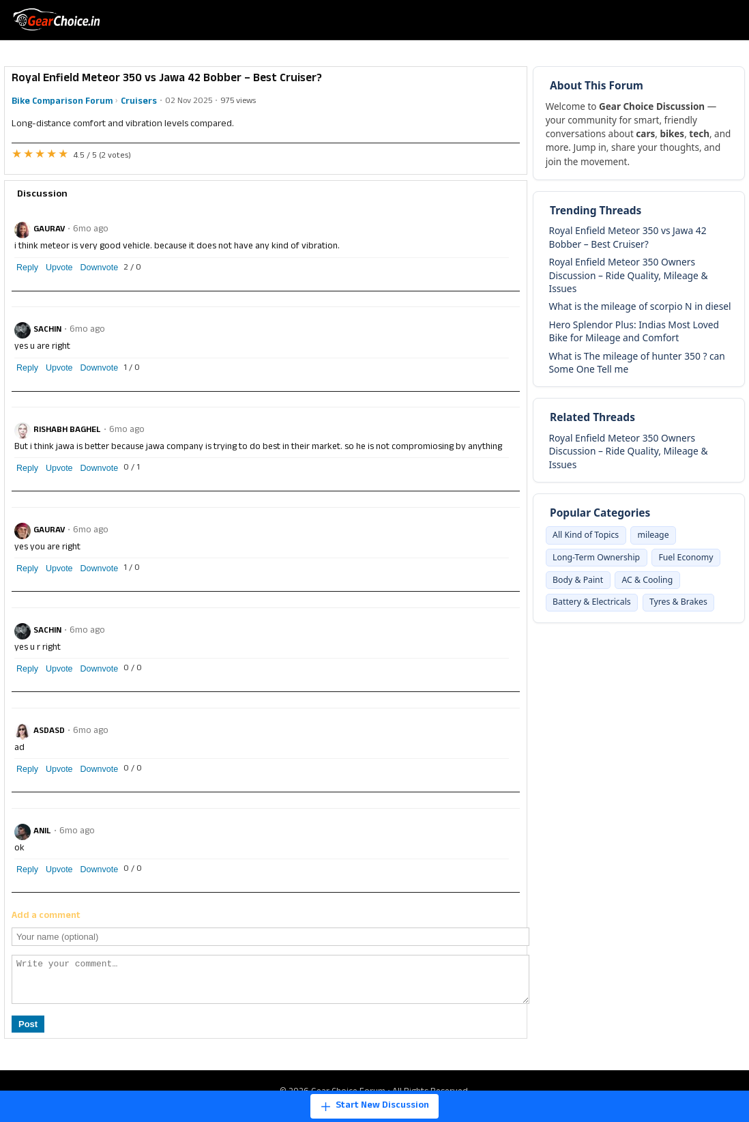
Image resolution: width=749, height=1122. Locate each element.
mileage (662, 536)
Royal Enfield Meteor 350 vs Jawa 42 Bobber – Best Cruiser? (627, 237)
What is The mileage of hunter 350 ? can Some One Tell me (636, 362)
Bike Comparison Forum (62, 102)
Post (28, 1032)
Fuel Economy (583, 583)
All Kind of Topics (589, 536)
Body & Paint (659, 583)
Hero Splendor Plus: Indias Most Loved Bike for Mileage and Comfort (633, 331)
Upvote (59, 267)
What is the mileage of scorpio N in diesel (639, 306)
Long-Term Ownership (600, 559)
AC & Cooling (581, 608)
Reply (27, 267)
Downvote (99, 267)
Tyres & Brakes (584, 632)
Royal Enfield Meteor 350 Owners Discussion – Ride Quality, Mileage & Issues (627, 275)
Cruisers (139, 102)
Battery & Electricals (670, 608)
